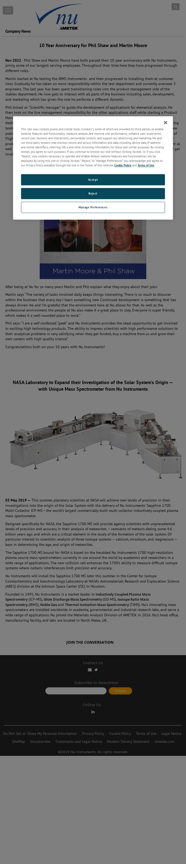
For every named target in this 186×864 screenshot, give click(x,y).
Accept (93, 180)
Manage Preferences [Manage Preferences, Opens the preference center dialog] (93, 207)
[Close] (165, 122)
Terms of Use (146, 165)
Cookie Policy (122, 165)
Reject (92, 194)
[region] (93, 168)
